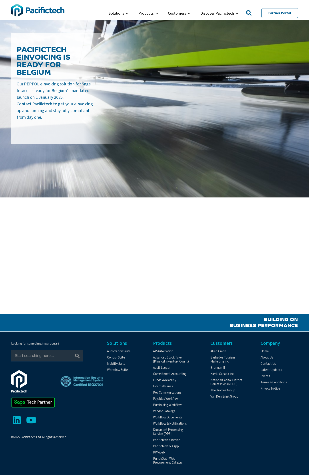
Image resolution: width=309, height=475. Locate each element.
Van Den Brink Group (224, 396)
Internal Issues (163, 386)
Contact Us (268, 363)
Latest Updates (271, 370)
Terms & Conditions (274, 382)
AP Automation (163, 351)
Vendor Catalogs (164, 411)
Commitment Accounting (170, 374)
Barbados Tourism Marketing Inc (222, 359)
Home (265, 351)
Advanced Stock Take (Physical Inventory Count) (171, 359)
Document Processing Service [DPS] (168, 432)
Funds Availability (164, 380)
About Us (267, 357)
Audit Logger (162, 367)
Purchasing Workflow (167, 405)
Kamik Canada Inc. (222, 374)
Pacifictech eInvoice (166, 440)
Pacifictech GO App (166, 446)
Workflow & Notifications (170, 423)
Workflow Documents (167, 417)
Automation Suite (119, 351)
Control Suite (116, 357)
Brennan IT (217, 367)
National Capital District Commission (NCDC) (226, 382)
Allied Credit (218, 351)
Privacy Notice (270, 388)
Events (265, 376)
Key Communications (167, 392)
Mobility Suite (116, 363)
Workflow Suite (117, 370)
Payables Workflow (166, 398)
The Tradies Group (222, 390)
